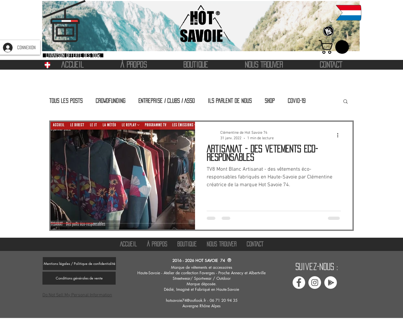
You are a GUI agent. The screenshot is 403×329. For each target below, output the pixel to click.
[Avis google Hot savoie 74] (330, 282)
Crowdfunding (110, 100)
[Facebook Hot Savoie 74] (299, 282)
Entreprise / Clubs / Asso (166, 100)
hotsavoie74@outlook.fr (186, 300)
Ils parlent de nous (230, 100)
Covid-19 (296, 100)
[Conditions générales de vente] (79, 278)
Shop (270, 100)
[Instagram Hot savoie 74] (314, 282)
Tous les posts (66, 100)
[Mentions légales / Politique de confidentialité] (79, 263)
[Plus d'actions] (340, 135)
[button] (335, 47)
